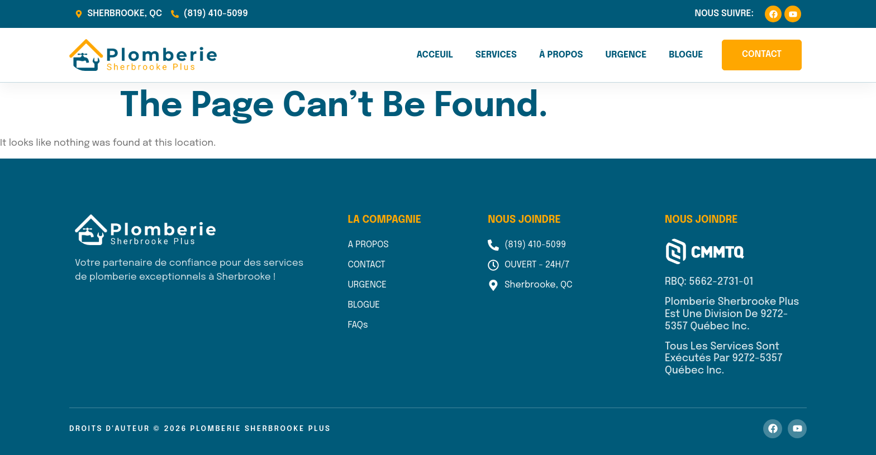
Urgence (625, 55)
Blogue (686, 55)
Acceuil (434, 55)
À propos (561, 55)
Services (496, 55)
